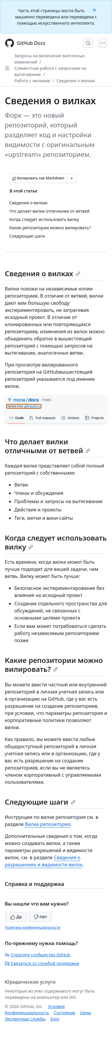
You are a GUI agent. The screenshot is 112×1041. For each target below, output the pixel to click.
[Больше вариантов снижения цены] (72, 178)
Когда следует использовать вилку (56, 542)
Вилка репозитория (47, 824)
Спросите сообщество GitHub (37, 955)
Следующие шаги (40, 802)
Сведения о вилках (75, 80)
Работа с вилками (32, 80)
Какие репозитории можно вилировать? (54, 664)
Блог (55, 1019)
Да (16, 917)
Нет (40, 917)
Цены (85, 1012)
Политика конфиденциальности (32, 927)
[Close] (95, 9)
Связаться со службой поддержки (42, 963)
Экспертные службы (25, 1019)
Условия (56, 1006)
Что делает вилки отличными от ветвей (47, 446)
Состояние (64, 1012)
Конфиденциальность (27, 1012)
